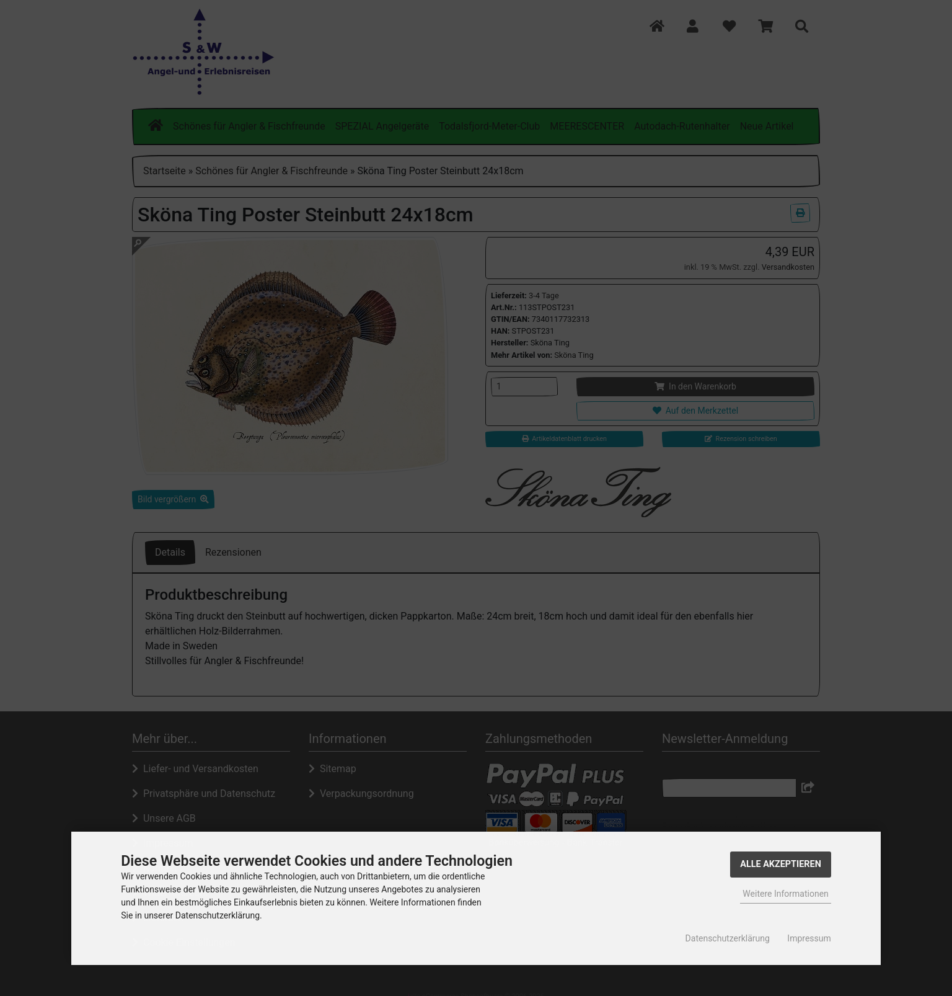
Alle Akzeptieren (780, 864)
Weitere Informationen (785, 894)
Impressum (809, 938)
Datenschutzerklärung (727, 938)
